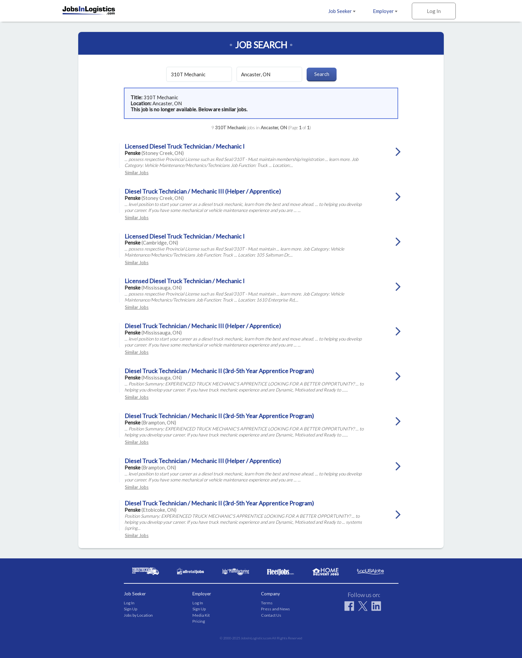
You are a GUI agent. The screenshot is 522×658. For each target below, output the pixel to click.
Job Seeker (342, 11)
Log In (434, 11)
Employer (385, 11)
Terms (267, 602)
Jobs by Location (138, 615)
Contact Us (271, 615)
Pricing (198, 621)
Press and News (275, 608)
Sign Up (130, 608)
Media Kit (201, 615)
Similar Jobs (136, 172)
